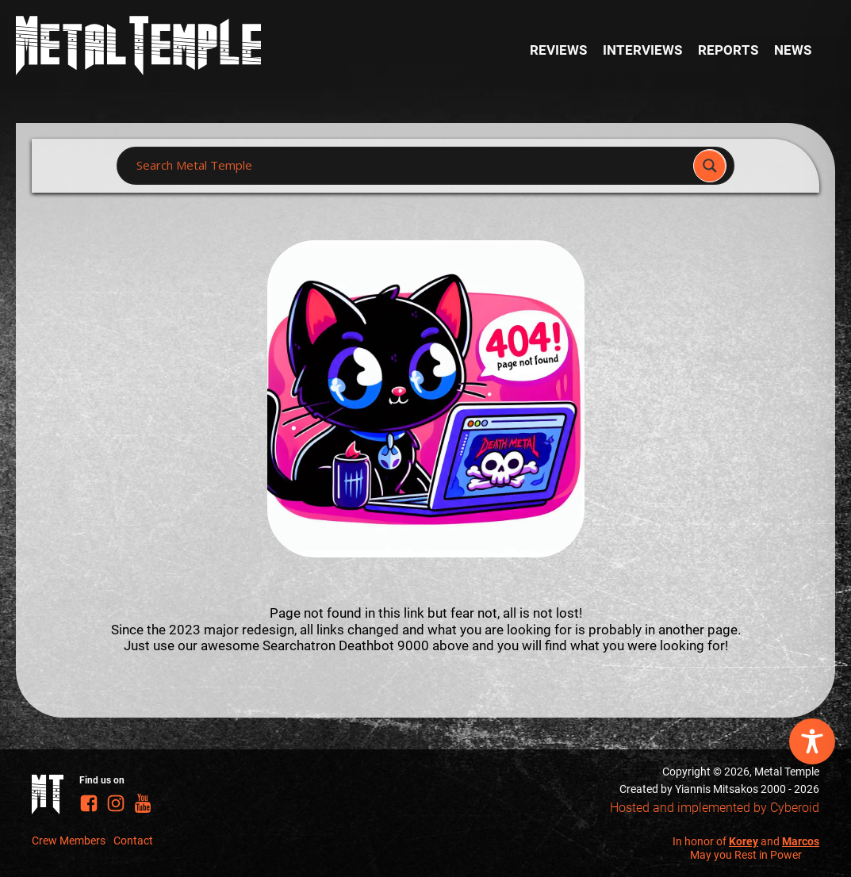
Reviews (558, 50)
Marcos (800, 841)
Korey (743, 841)
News (792, 50)
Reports (728, 50)
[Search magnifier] (709, 165)
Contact (133, 840)
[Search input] (409, 166)
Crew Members (68, 840)
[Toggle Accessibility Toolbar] (812, 741)
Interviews (642, 50)
